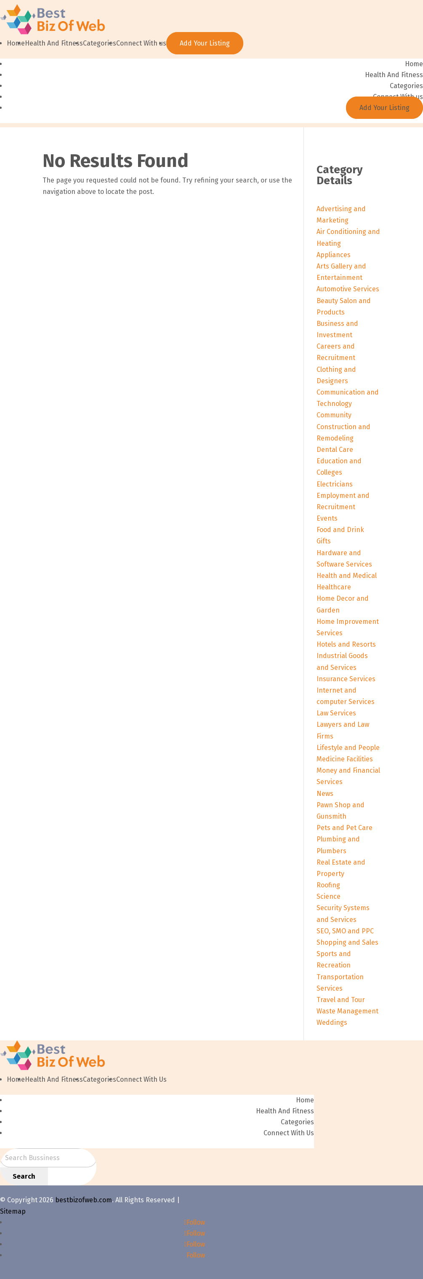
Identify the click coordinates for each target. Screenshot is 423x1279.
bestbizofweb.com (83, 1200)
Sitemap (13, 1211)
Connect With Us (141, 1079)
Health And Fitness (54, 43)
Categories (99, 43)
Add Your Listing (205, 43)
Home (16, 43)
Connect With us (141, 43)
